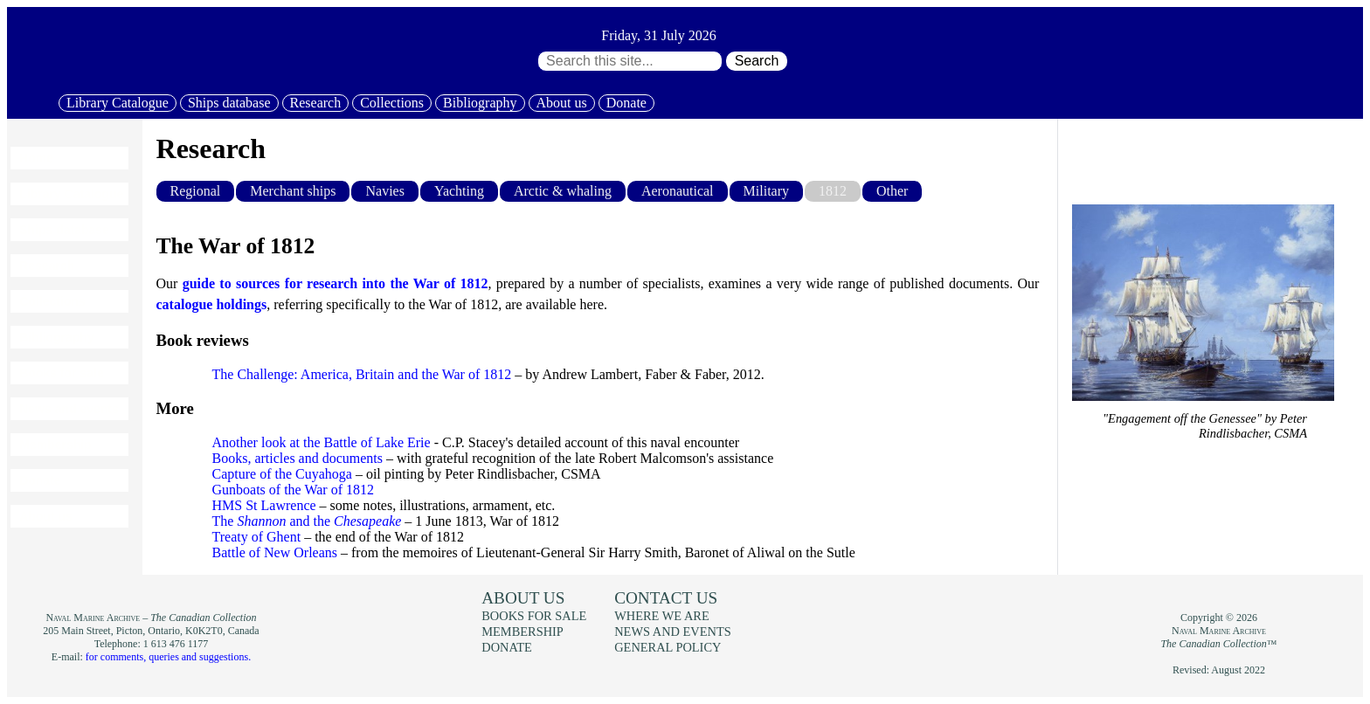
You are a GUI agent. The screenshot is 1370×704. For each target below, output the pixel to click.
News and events (69, 409)
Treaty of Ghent (256, 536)
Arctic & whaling (563, 190)
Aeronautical (677, 190)
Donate (626, 102)
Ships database (229, 102)
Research (316, 102)
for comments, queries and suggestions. (168, 657)
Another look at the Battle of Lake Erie (321, 442)
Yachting (459, 190)
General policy (667, 647)
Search (757, 60)
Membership (55, 445)
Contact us (665, 598)
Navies (384, 190)
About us (561, 102)
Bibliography (479, 102)
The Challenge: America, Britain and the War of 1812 (362, 374)
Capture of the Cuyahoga (282, 473)
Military (766, 190)
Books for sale (61, 373)
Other (892, 190)
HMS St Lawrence (264, 505)
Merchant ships (293, 190)
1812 (833, 190)
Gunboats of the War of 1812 (293, 489)
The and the (307, 521)
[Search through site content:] (630, 61)
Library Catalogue (117, 102)
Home (36, 158)
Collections (392, 102)
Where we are (661, 616)
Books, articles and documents (298, 458)
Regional (195, 190)
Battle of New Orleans (275, 552)
